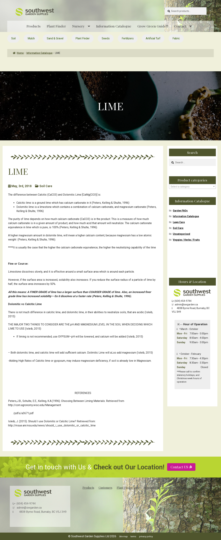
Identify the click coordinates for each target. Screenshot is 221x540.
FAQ (194, 487)
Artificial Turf (153, 38)
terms (133, 536)
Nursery (78, 26)
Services (182, 487)
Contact (180, 26)
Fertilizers (128, 38)
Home (20, 53)
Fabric (176, 38)
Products (34, 26)
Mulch (31, 38)
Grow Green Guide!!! (152, 26)
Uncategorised (181, 234)
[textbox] (192, 186)
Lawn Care (179, 222)
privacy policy (146, 536)
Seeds (106, 38)
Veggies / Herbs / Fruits (186, 239)
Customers (105, 487)
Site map (123, 536)
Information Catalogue (113, 26)
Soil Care (178, 228)
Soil (13, 38)
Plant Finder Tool (128, 487)
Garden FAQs (180, 210)
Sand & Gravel (55, 38)
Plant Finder (56, 26)
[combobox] (192, 186)
